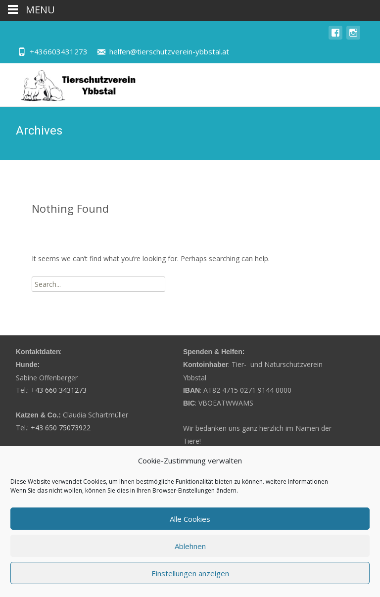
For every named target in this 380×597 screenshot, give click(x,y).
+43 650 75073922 (61, 427)
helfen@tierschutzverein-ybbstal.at (169, 51)
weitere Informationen (297, 481)
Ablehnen (190, 546)
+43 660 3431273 (59, 390)
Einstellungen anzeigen (190, 573)
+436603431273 (59, 51)
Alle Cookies (190, 519)
